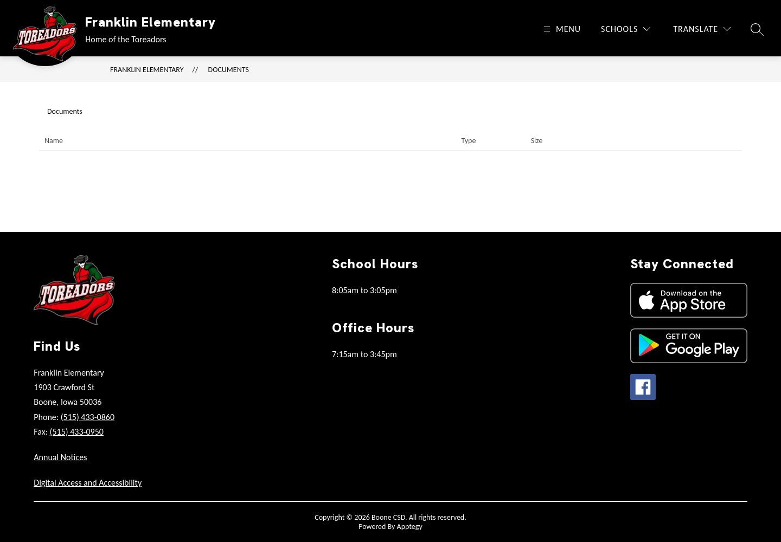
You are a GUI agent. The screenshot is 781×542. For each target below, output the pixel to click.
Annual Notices (60, 457)
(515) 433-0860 (87, 417)
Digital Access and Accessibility (88, 483)
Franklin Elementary (147, 69)
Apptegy (409, 526)
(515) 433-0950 (77, 432)
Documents (228, 69)
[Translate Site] (701, 29)
